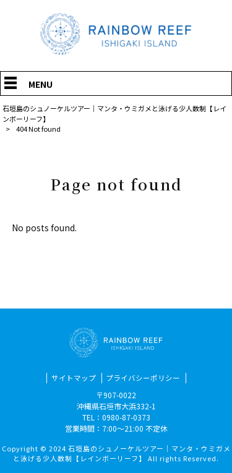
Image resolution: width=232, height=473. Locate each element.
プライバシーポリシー (143, 378)
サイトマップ (73, 378)
